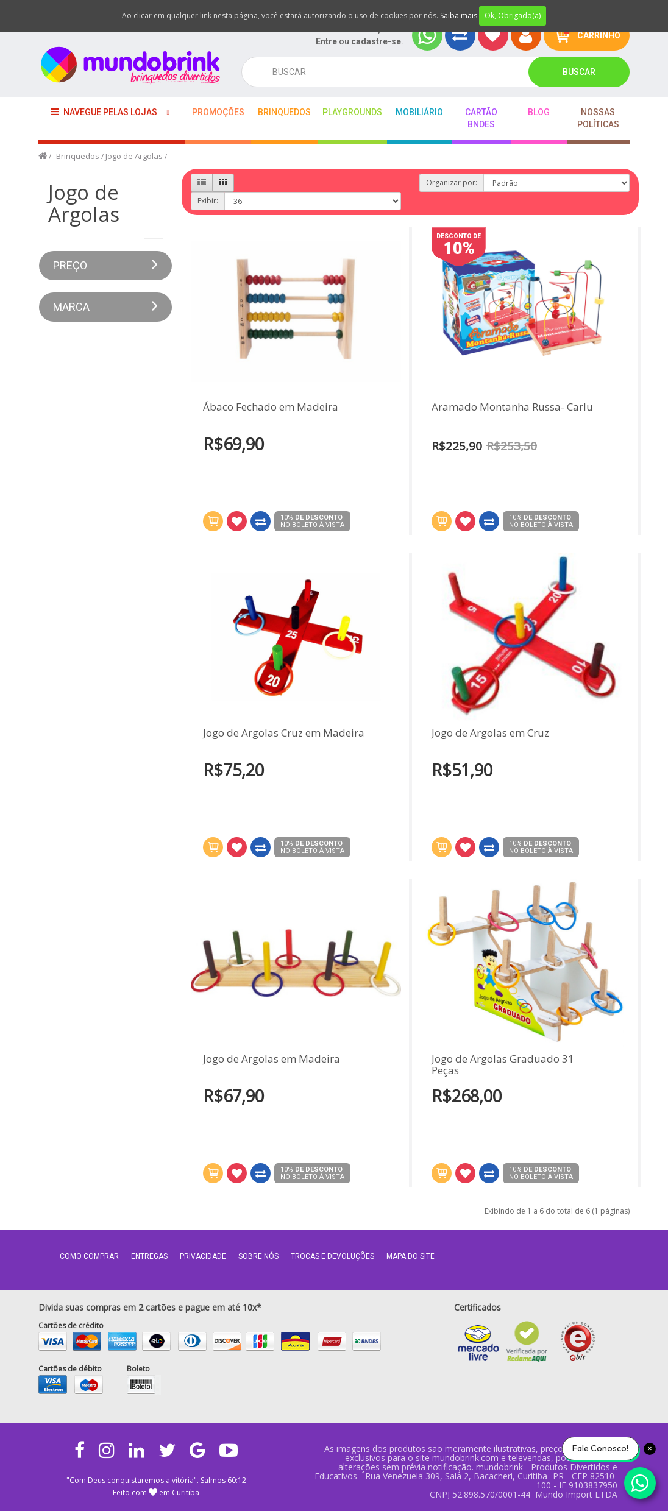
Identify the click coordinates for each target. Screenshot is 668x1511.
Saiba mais (458, 15)
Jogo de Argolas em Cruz (490, 721)
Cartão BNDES (481, 118)
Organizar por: (451, 182)
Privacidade (203, 1256)
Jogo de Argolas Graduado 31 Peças (503, 1052)
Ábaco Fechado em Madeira (270, 407)
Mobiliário (419, 112)
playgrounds (352, 112)
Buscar (579, 72)
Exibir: (207, 201)
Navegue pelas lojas (104, 112)
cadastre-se (376, 41)
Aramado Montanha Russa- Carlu (512, 407)
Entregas (149, 1256)
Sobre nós (258, 1256)
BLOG (539, 112)
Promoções (218, 112)
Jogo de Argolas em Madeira (271, 1071)
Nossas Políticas (598, 118)
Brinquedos (284, 112)
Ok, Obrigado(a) (513, 15)
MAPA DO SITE (410, 1256)
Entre (326, 41)
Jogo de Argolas (134, 155)
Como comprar (89, 1256)
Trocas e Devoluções (332, 1256)
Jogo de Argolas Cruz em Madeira (283, 745)
